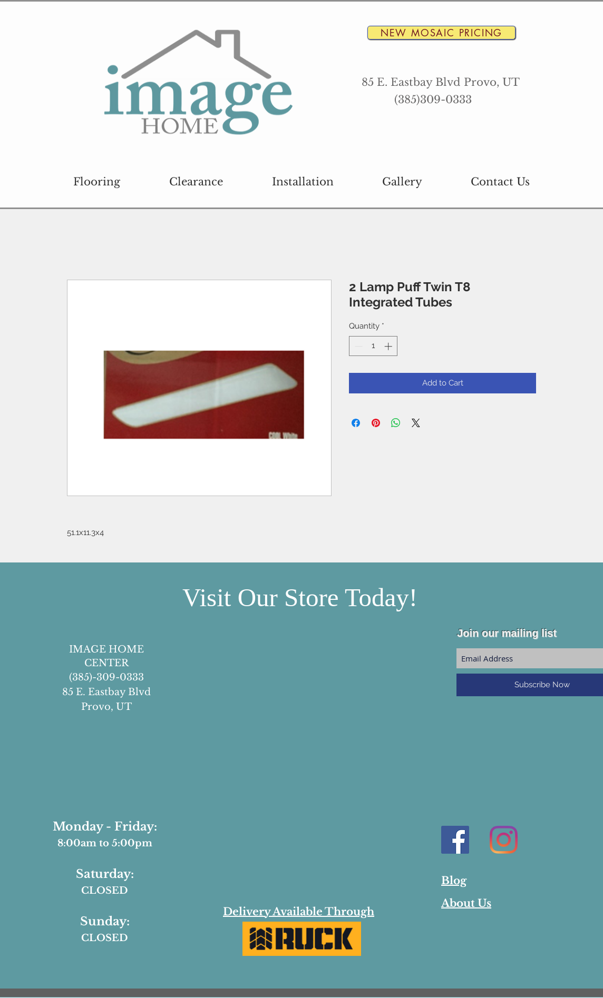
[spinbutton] (373, 346)
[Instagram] (504, 840)
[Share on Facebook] (355, 423)
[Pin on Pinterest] (375, 423)
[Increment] (389, 346)
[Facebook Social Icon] (455, 840)
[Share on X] (416, 423)
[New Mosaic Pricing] (441, 32)
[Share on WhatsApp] (396, 423)
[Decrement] (358, 346)
